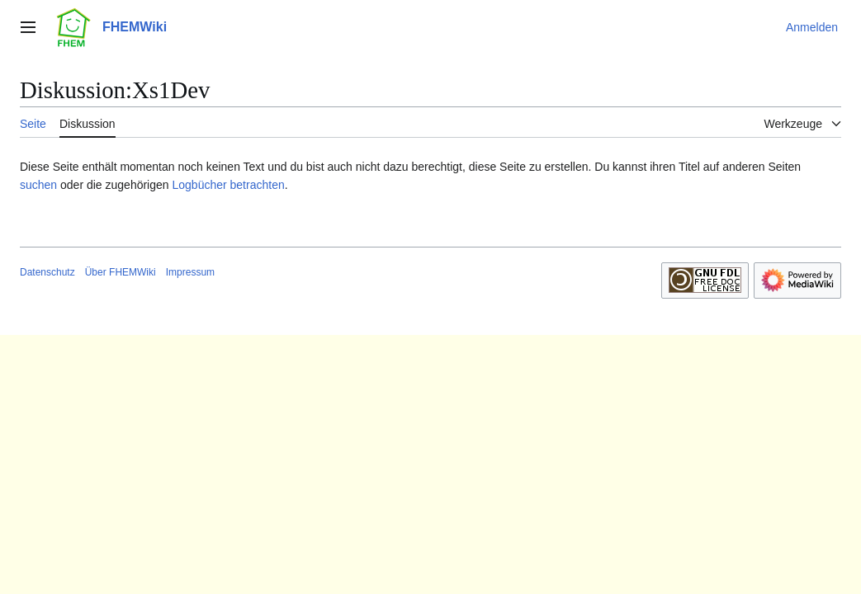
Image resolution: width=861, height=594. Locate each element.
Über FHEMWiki (120, 272)
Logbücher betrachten (228, 184)
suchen (38, 184)
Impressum (190, 272)
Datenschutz (47, 272)
